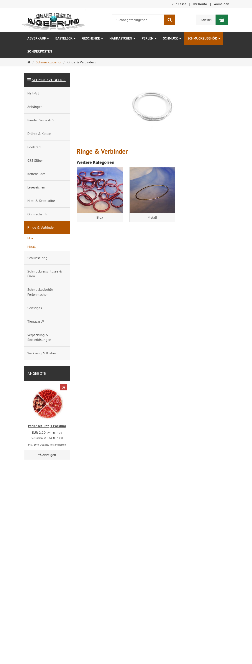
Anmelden (221, 4)
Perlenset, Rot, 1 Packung (47, 426)
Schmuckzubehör (204, 38)
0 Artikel (206, 20)
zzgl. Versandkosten (55, 444)
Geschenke (92, 38)
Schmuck (172, 38)
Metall (152, 217)
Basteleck (65, 38)
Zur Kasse (179, 4)
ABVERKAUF (38, 38)
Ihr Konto (200, 4)
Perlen (149, 38)
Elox (99, 217)
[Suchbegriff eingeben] (138, 20)
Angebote (37, 373)
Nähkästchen (122, 38)
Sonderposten (39, 51)
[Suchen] (169, 20)
